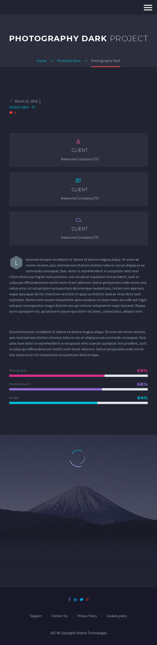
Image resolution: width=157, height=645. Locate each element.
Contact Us (60, 616)
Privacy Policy (87, 616)
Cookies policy (117, 616)
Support (36, 616)
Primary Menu (148, 7)
